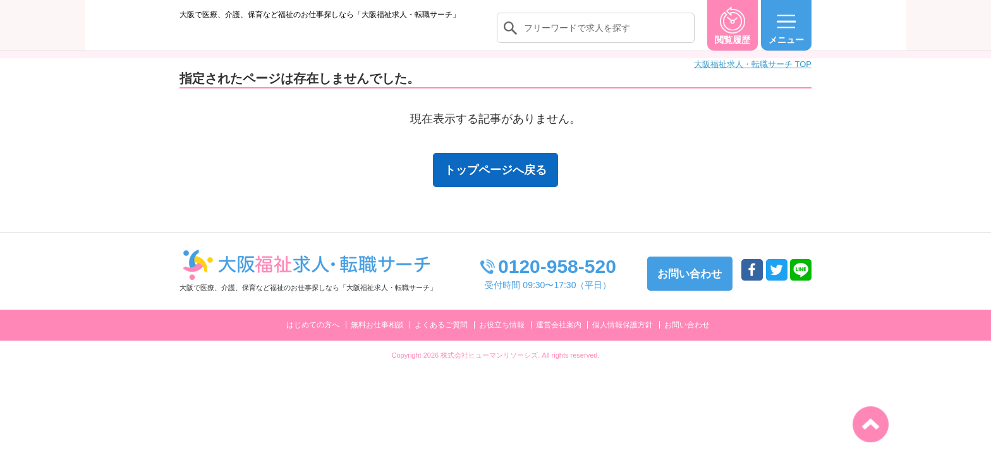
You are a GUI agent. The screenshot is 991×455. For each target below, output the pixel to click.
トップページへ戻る (495, 182)
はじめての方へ (312, 337)
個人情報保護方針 (622, 337)
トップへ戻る (871, 424)
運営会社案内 (558, 337)
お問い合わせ (687, 337)
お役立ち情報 (502, 337)
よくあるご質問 (441, 337)
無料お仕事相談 (377, 337)
